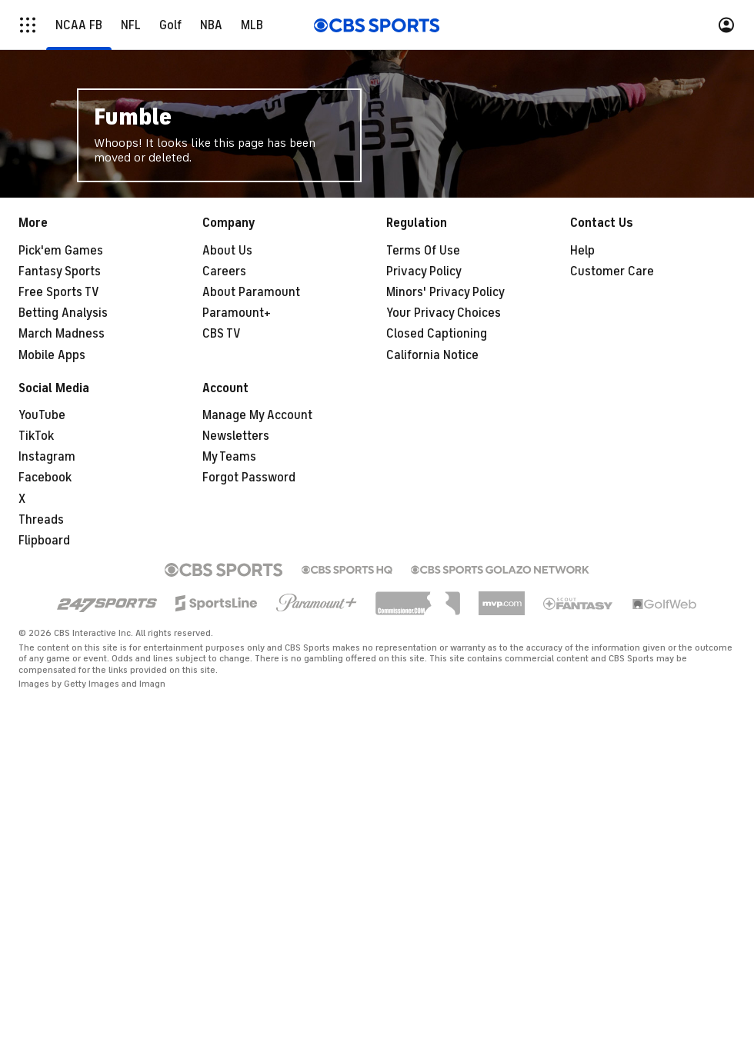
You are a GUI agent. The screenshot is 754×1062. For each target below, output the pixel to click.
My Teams (229, 456)
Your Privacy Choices (443, 313)
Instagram (46, 456)
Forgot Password (248, 477)
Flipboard (44, 540)
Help (582, 250)
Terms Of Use (423, 250)
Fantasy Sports (59, 271)
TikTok (36, 436)
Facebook (45, 477)
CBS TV (221, 333)
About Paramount (251, 292)
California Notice (432, 355)
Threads (41, 520)
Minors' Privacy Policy (445, 292)
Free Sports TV (58, 292)
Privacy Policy (424, 271)
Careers (224, 271)
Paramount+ (236, 313)
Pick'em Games (60, 250)
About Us (227, 250)
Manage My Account (257, 415)
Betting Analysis (63, 313)
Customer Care (612, 271)
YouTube (41, 415)
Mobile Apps (51, 355)
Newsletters (235, 436)
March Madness (61, 333)
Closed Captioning (436, 333)
